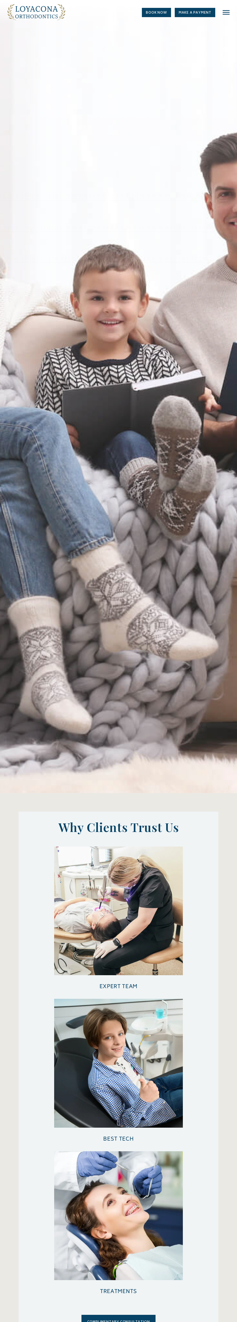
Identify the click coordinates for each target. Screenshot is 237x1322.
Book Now (156, 13)
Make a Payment (195, 13)
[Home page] (36, 14)
